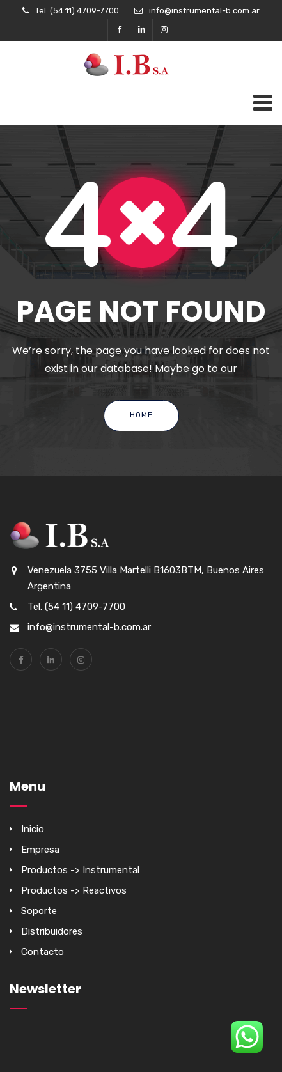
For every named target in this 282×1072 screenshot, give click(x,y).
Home (141, 414)
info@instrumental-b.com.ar (204, 10)
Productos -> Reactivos (74, 890)
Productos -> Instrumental (80, 870)
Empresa (40, 849)
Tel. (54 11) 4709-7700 (77, 10)
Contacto (42, 952)
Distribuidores (51, 931)
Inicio (32, 829)
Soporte (39, 911)
